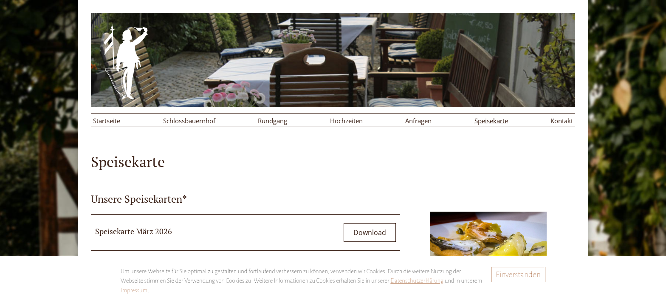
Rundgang (272, 120)
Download (369, 232)
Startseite (106, 120)
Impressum (134, 290)
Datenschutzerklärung (416, 281)
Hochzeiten (346, 120)
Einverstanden (518, 274)
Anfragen (418, 120)
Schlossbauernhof (189, 120)
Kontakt (561, 120)
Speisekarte (491, 120)
